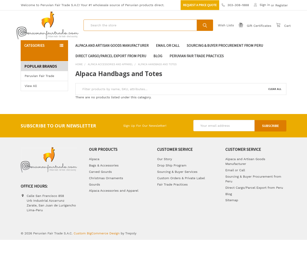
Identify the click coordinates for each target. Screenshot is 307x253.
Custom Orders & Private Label (181, 191)
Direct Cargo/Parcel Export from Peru (110, 69)
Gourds (94, 197)
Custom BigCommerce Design (97, 246)
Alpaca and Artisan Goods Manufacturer (112, 58)
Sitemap (231, 213)
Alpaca (94, 172)
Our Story (164, 172)
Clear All (274, 102)
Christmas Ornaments (106, 191)
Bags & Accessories (104, 178)
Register (281, 5)
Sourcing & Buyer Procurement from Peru (225, 58)
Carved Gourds (100, 184)
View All (31, 99)
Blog (157, 69)
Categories (34, 58)
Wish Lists (222, 32)
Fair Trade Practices (172, 197)
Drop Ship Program (171, 178)
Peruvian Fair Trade (39, 89)
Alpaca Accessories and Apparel (113, 204)
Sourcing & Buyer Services (177, 184)
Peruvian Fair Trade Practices (196, 69)
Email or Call (167, 58)
